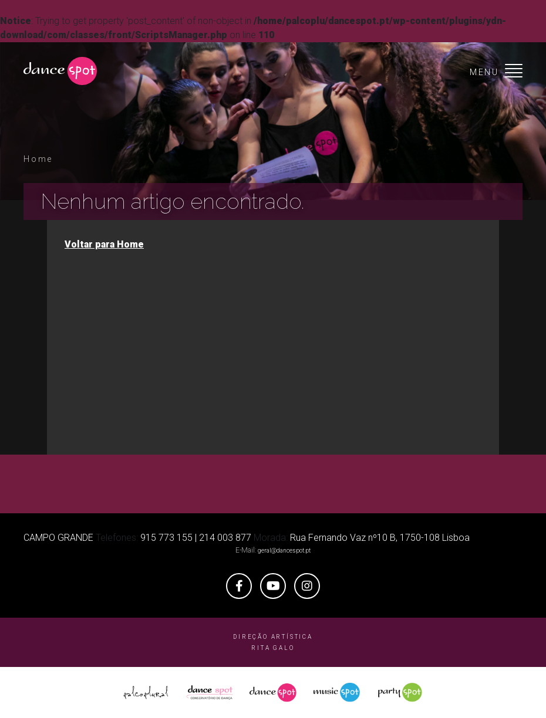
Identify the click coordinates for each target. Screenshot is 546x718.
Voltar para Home (104, 244)
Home (38, 159)
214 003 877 (225, 537)
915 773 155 (166, 537)
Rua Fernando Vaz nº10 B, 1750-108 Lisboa (380, 537)
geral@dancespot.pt (284, 550)
